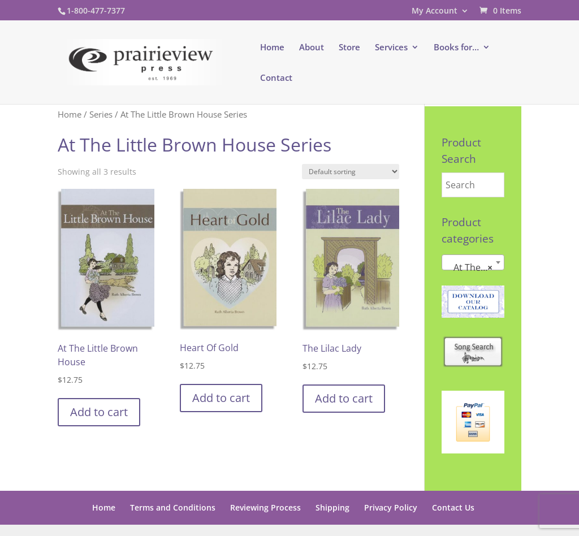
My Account (434, 11)
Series (101, 114)
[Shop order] (350, 171)
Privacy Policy (390, 507)
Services (391, 48)
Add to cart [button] (99, 412)
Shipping (332, 507)
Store (349, 48)
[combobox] (473, 262)
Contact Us (453, 507)
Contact (276, 78)
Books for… (456, 48)
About (311, 48)
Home (272, 48)
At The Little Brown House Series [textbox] (475, 267)
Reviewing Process (265, 507)
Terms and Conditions (172, 507)
